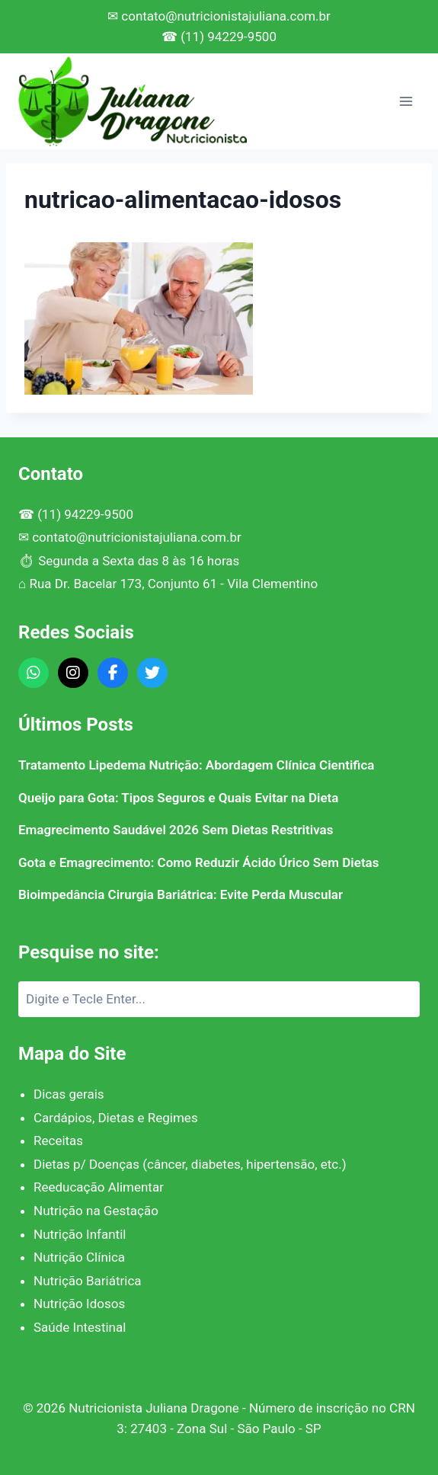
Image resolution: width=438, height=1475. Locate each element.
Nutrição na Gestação (96, 1210)
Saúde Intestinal (80, 1327)
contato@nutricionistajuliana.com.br (136, 537)
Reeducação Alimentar (99, 1187)
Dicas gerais (69, 1094)
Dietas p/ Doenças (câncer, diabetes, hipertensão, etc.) (190, 1164)
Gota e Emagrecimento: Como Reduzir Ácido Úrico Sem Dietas (198, 862)
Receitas (58, 1140)
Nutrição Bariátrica (88, 1280)
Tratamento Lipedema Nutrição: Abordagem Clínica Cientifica (196, 765)
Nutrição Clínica (79, 1257)
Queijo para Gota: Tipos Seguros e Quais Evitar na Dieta (178, 797)
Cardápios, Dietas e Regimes (116, 1117)
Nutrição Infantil (80, 1234)
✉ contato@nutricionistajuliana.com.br (219, 16)
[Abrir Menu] (406, 101)
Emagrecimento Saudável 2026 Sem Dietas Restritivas (175, 829)
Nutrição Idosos (79, 1303)
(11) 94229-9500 (85, 514)
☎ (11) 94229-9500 (219, 36)
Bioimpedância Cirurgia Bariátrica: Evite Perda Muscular (180, 894)
